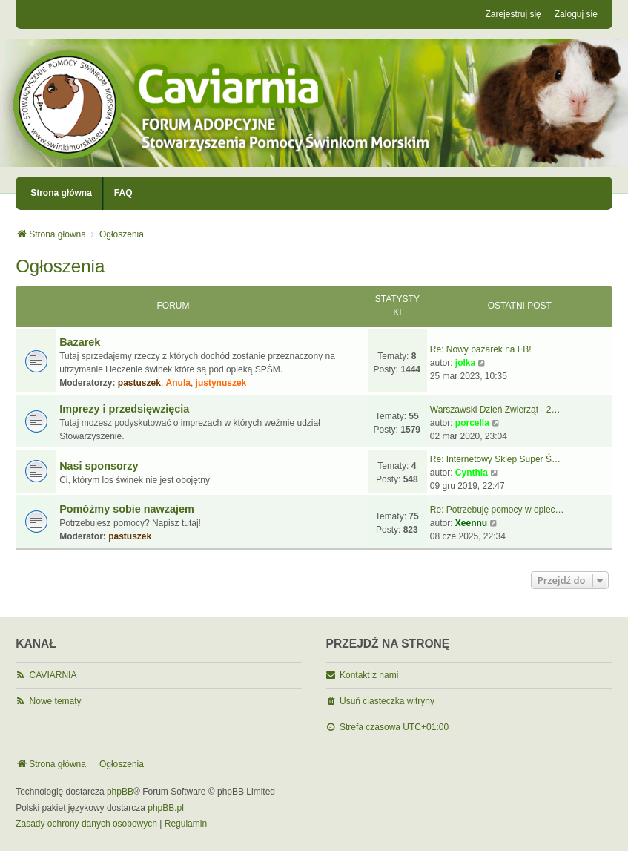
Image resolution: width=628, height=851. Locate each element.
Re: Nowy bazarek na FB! (481, 349)
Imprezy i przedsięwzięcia (124, 409)
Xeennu (471, 523)
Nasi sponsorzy (98, 466)
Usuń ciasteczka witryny (387, 701)
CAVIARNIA (53, 675)
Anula (178, 383)
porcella (472, 423)
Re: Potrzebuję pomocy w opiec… (497, 510)
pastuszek (139, 383)
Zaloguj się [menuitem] (576, 14)
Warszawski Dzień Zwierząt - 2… (495, 409)
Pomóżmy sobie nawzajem (126, 509)
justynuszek (221, 383)
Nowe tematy (56, 701)
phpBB (120, 791)
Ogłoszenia (60, 266)
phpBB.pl (166, 808)
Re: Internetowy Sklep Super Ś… (495, 459)
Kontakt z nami (369, 675)
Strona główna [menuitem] (61, 193)
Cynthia (471, 472)
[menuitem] (86, 824)
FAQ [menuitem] (123, 193)
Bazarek (79, 342)
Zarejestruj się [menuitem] (513, 14)
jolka (465, 363)
